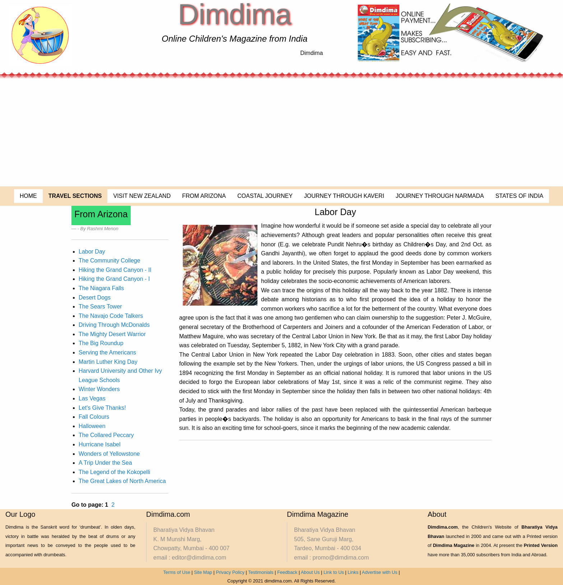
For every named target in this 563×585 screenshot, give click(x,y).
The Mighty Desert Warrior (112, 334)
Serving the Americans (107, 352)
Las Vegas (92, 398)
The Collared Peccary (106, 435)
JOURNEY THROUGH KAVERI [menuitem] (344, 196)
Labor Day (92, 252)
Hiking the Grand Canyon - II (115, 270)
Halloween (92, 426)
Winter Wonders (99, 389)
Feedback (287, 572)
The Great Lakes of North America (122, 481)
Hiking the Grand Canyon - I (114, 279)
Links (353, 572)
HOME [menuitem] (28, 196)
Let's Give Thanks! (102, 408)
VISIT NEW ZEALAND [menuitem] (142, 196)
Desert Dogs (95, 297)
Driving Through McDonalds (114, 325)
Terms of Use (176, 572)
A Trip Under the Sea (105, 463)
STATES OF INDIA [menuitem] (519, 196)
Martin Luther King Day (108, 362)
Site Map (203, 572)
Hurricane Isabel (100, 444)
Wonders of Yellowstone (109, 454)
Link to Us (334, 572)
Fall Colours (94, 417)
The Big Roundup (101, 343)
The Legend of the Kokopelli (114, 472)
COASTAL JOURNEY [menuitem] (265, 196)
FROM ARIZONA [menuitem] (204, 196)
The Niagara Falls (101, 288)
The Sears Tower (100, 306)
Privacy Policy (230, 572)
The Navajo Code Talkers (111, 316)
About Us (310, 572)
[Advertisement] (281, 132)
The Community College (109, 260)
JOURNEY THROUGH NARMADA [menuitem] (440, 196)
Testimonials (260, 572)
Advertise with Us (379, 572)
